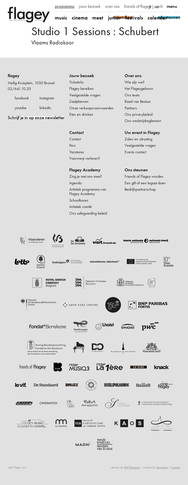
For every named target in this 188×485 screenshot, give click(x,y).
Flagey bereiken (81, 88)
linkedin (45, 107)
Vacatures (76, 152)
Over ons (133, 75)
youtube (20, 107)
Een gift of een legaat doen (145, 183)
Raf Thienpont (132, 467)
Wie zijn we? (134, 82)
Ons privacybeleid (139, 114)
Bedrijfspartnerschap (140, 189)
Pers (72, 145)
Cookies (175, 467)
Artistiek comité (80, 206)
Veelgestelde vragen (85, 95)
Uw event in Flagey (142, 132)
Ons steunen (136, 169)
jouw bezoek (90, 6)
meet (97, 17)
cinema (80, 17)
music (61, 17)
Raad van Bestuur (138, 101)
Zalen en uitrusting (138, 139)
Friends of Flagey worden (144, 176)
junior (114, 17)
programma (64, 6)
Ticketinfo (76, 82)
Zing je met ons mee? (85, 176)
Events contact (135, 152)
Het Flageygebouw (139, 88)
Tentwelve (162, 467)
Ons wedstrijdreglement (143, 120)
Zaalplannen (79, 101)
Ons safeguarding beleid (88, 213)
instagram (46, 98)
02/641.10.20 (19, 88)
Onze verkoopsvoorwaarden (91, 108)
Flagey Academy (85, 169)
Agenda (75, 183)
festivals (134, 17)
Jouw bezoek (81, 75)
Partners (131, 108)
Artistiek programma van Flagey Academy (87, 191)
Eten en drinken (81, 114)
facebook (22, 98)
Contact (76, 132)
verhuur (161, 6)
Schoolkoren (78, 200)
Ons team (132, 95)
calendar (157, 17)
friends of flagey (137, 6)
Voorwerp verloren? (84, 158)
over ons (112, 6)
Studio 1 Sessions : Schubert (95, 31)
